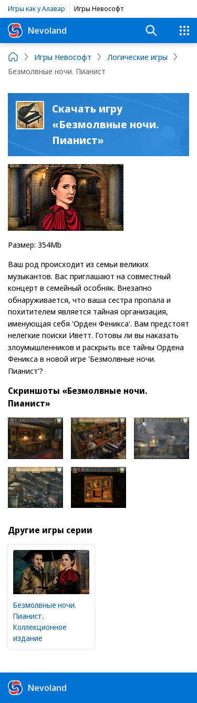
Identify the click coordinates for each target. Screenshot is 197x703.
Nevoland (37, 30)
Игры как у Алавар (36, 8)
